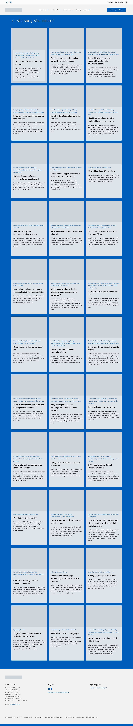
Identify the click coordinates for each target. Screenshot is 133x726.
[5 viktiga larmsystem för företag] (104, 558)
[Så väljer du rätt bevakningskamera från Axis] (66, 96)
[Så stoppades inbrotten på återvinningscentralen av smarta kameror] (66, 558)
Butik (29, 53)
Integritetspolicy (28, 717)
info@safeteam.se (15, 704)
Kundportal (110, 2)
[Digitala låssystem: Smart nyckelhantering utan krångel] (29, 153)
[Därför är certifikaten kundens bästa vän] (104, 269)
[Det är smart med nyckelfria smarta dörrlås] (104, 327)
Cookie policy (39, 717)
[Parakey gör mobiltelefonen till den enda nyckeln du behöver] (29, 385)
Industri (37, 55)
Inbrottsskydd (92, 632)
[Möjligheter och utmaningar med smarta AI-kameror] (29, 442)
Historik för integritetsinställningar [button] (74, 717)
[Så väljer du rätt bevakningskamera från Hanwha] (29, 96)
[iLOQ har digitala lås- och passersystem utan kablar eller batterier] (66, 385)
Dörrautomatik (19, 55)
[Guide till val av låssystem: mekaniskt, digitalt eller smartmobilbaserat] (104, 38)
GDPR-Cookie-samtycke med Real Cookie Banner (14, 725)
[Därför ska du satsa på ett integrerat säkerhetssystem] (66, 500)
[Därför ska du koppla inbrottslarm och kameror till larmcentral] (66, 153)
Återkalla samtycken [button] (92, 717)
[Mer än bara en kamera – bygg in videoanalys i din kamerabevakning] (29, 269)
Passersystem (105, 54)
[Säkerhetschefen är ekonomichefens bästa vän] (66, 211)
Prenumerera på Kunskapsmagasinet (58, 692)
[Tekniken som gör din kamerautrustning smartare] (29, 211)
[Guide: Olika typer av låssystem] (104, 385)
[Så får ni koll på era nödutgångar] (66, 616)
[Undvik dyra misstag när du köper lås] (29, 327)
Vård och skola (30, 58)
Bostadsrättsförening (21, 53)
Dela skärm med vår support (98, 688)
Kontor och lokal (20, 58)
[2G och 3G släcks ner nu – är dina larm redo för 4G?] (104, 211)
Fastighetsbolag (29, 55)
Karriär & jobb (119, 2)
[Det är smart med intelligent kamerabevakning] (66, 327)
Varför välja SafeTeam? (116, 10)
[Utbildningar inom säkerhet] (29, 500)
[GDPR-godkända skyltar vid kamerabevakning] (104, 442)
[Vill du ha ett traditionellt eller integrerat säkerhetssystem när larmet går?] (66, 269)
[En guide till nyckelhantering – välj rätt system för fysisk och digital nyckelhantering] (104, 500)
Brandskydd (67, 225)
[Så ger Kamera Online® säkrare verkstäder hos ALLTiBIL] (29, 616)
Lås (99, 54)
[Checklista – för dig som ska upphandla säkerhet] (29, 558)
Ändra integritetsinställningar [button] (53, 717)
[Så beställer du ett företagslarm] (104, 153)
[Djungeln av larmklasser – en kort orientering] (66, 442)
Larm (62, 54)
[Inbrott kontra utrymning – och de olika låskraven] (104, 616)
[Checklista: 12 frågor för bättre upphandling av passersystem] (104, 96)
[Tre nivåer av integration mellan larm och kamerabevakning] (66, 38)
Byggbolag (35, 53)
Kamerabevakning (75, 52)
